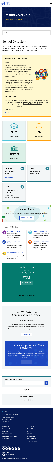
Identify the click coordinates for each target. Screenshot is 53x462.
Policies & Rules (31, 438)
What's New (5, 438)
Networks (5, 431)
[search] (25, 383)
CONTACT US (9, 20)
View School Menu (26, 218)
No (32, 400)
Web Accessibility (32, 441)
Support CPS (30, 426)
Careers (29, 434)
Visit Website (9, 177)
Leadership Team (7, 434)
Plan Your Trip (26, 282)
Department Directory (8, 429)
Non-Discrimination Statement (10, 436)
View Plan (27, 362)
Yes (24, 400)
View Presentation (10, 113)
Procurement (31, 436)
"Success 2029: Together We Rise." (32, 104)
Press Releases (31, 429)
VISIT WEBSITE (18, 20)
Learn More (26, 334)
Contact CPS (5, 426)
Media (29, 431)
